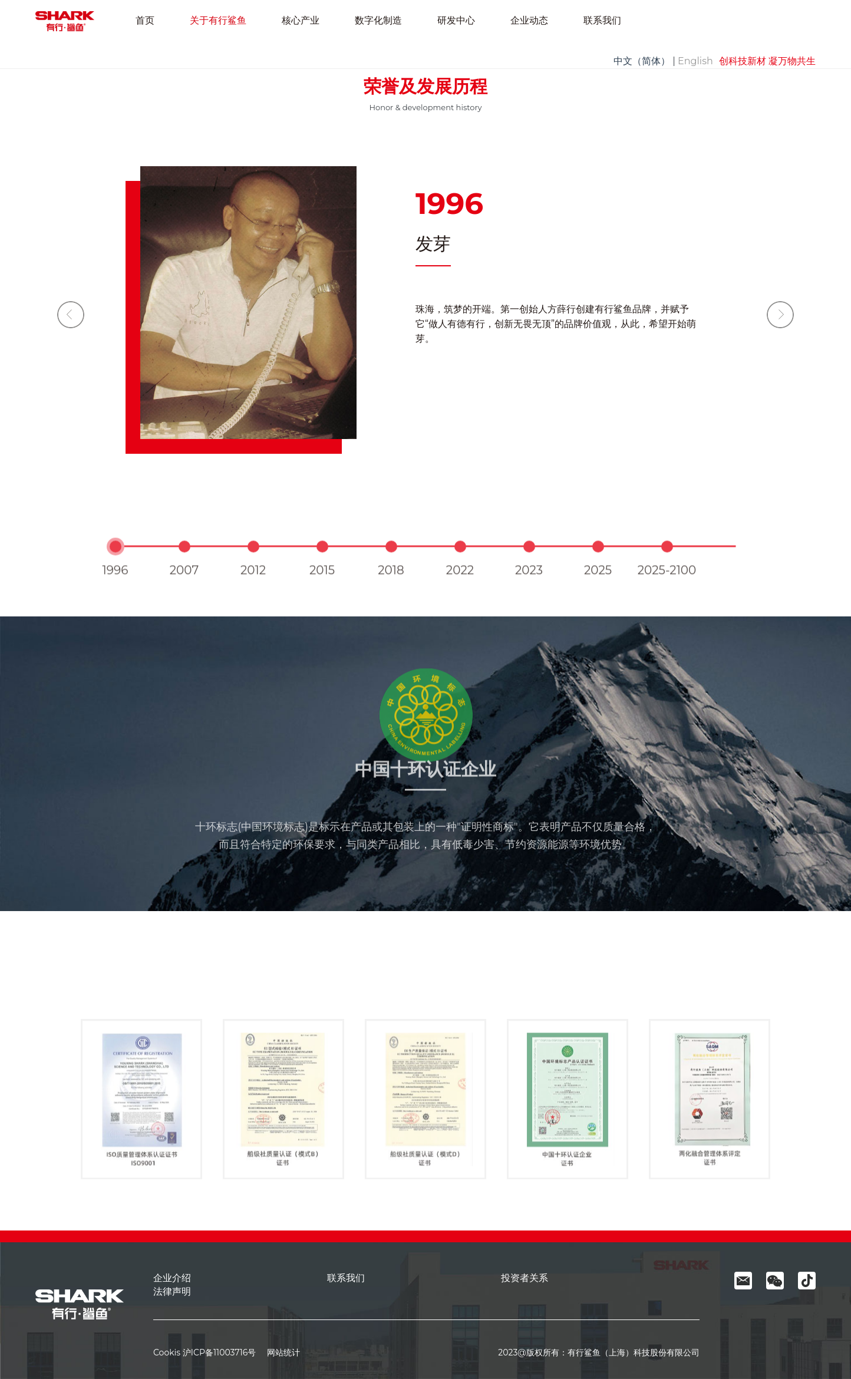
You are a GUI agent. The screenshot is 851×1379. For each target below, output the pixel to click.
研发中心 (456, 20)
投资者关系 (524, 1278)
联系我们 (602, 20)
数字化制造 (378, 20)
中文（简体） (641, 61)
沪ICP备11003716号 (219, 1352)
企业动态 (529, 20)
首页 (145, 20)
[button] (780, 314)
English (695, 61)
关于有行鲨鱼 (218, 20)
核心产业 (300, 20)
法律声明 (172, 1291)
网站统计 (279, 1352)
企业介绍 (172, 1278)
